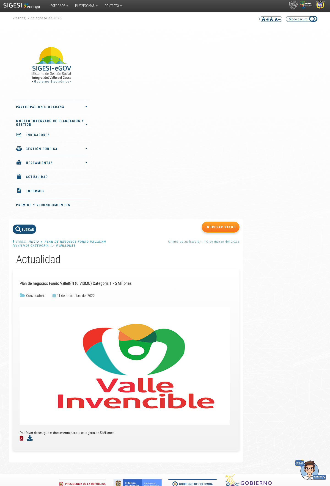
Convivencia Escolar (79, 384)
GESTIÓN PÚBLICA (53, 149)
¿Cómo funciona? (35, 355)
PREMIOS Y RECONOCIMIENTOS (43, 205)
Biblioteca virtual (186, 351)
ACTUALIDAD (37, 177)
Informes (126, 351)
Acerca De (59, 6)
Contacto (113, 6)
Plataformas (86, 6)
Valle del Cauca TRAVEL (76, 367)
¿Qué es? (29, 351)
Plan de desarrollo (133, 358)
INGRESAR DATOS (298, 45)
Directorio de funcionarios (294, 356)
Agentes (126, 362)
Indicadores (128, 355)
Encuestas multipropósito (185, 364)
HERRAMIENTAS (53, 163)
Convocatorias (240, 358)
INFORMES (36, 191)
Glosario (180, 369)
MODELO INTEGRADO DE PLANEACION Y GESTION (48, 122)
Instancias (127, 366)
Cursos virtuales (186, 355)
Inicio (112, 59)
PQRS (289, 351)
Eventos (235, 355)
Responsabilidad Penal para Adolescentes (76, 376)
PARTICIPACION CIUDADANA (48, 107)
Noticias (235, 351)
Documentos (184, 358)
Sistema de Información (73, 360)
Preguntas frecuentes (183, 375)
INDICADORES (38, 135)
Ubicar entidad (295, 362)
